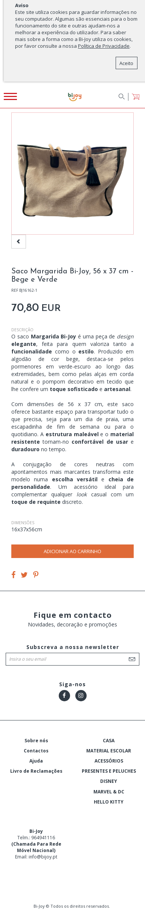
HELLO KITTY (109, 802)
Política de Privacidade (104, 45)
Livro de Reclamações (36, 771)
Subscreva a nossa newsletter (72, 647)
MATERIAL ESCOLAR (108, 751)
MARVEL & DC (108, 792)
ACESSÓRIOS (109, 761)
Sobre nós (36, 740)
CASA (108, 740)
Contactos (36, 751)
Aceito (126, 63)
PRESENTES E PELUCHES (109, 771)
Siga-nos (72, 684)
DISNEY (108, 781)
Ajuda (36, 761)
